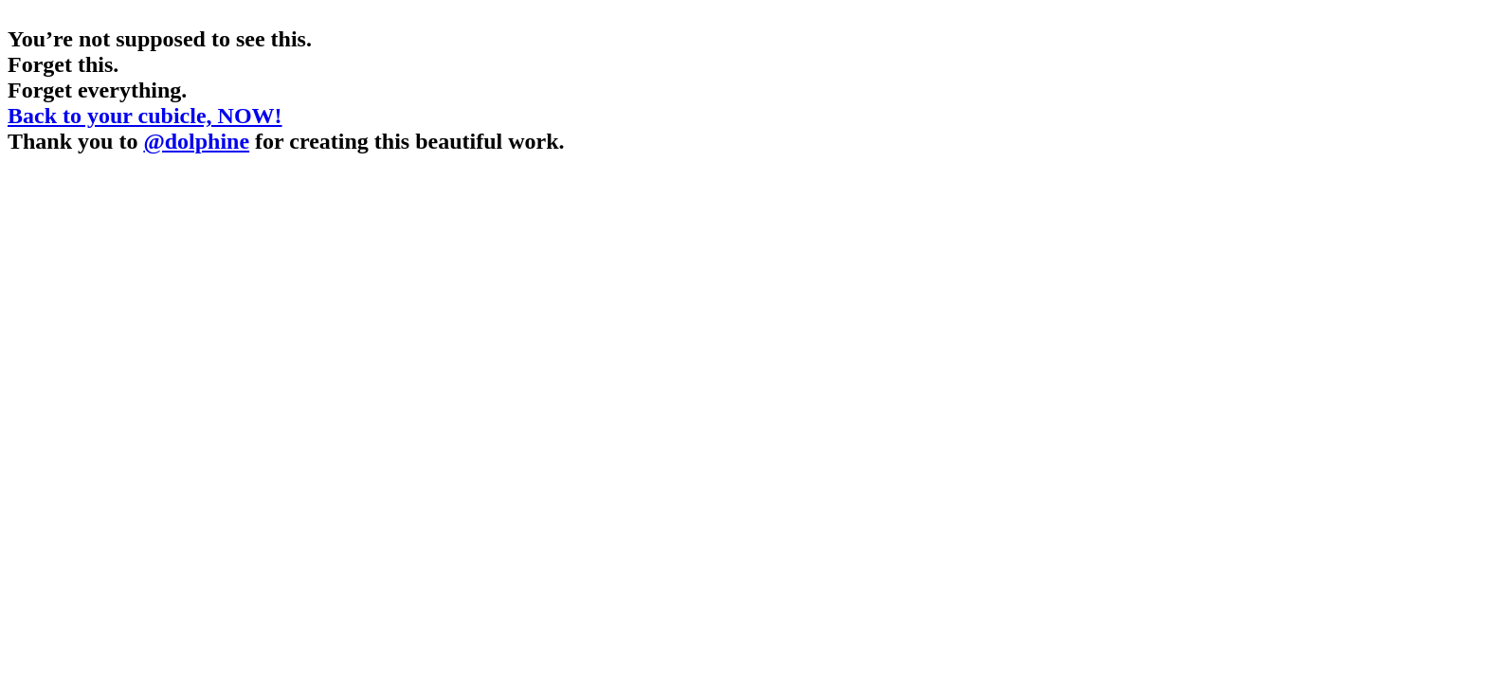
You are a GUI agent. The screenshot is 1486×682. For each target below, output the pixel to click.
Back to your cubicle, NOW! (145, 115)
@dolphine (196, 141)
